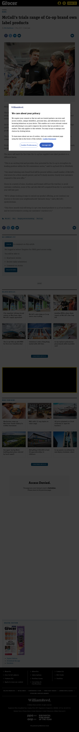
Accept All (46, 145)
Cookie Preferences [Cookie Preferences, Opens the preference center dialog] (29, 145)
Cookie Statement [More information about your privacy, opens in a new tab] (49, 139)
